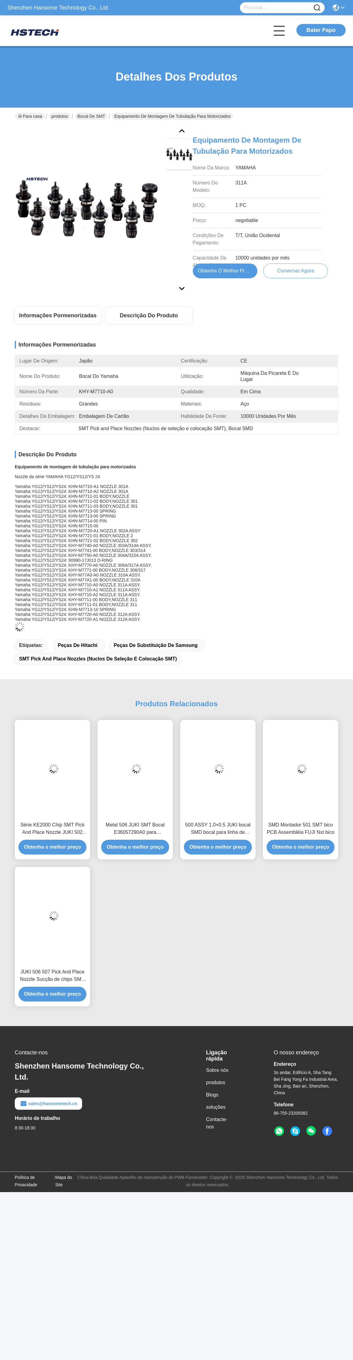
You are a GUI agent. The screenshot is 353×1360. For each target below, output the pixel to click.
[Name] (317, 8)
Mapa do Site (63, 1181)
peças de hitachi (77, 645)
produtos (59, 116)
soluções (215, 1107)
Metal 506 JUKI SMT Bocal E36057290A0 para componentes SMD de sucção (135, 829)
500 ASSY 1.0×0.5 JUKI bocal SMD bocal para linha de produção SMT (218, 829)
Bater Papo (320, 30)
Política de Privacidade (26, 1181)
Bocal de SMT (91, 116)
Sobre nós (217, 1070)
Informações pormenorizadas (58, 315)
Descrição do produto (149, 315)
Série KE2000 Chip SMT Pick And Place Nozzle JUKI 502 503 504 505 (52, 829)
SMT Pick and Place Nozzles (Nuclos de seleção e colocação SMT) (98, 658)
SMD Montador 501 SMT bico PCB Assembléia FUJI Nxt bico (301, 828)
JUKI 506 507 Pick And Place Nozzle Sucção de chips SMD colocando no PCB (52, 976)
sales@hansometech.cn (48, 1103)
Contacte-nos (216, 1123)
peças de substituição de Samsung (156, 645)
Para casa (30, 116)
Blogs (212, 1094)
